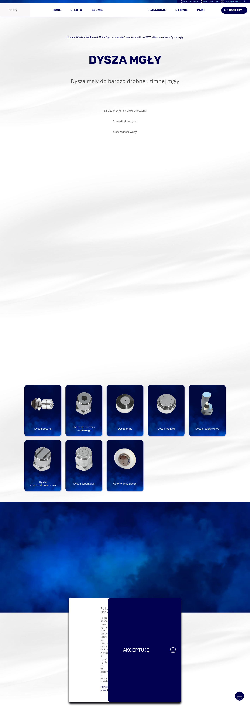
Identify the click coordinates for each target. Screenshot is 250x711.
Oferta (76, 13)
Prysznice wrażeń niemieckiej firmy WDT (128, 37)
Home (57, 13)
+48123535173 (210, 1)
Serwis (97, 13)
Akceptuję (181, 683)
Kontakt (238, 13)
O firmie (181, 13)
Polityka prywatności (65, 690)
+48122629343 (190, 1)
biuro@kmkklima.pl (235, 1)
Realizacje (156, 13)
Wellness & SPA (94, 37)
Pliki (200, 13)
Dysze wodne (160, 37)
